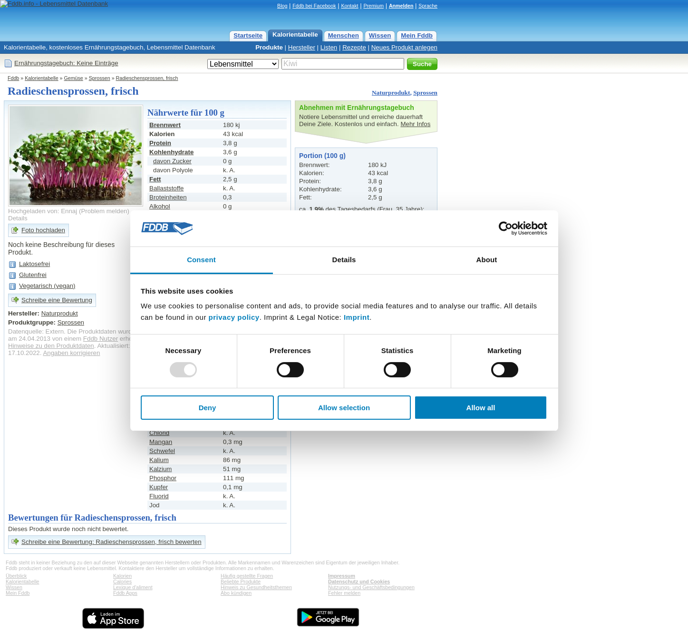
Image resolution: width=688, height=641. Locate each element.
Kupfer (158, 487)
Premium (373, 6)
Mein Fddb (417, 35)
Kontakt (349, 6)
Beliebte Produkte (241, 581)
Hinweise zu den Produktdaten (51, 345)
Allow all (480, 408)
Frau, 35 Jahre (400, 209)
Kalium (159, 459)
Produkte (269, 47)
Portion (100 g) (322, 155)
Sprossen (99, 78)
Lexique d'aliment (133, 587)
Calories (122, 581)
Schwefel (162, 450)
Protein (160, 143)
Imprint (356, 317)
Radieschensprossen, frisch (147, 78)
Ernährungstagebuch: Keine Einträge (66, 63)
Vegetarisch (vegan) (47, 285)
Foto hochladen (43, 230)
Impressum (341, 576)
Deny (207, 408)
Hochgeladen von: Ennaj (42, 211)
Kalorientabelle (295, 34)
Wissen (380, 35)
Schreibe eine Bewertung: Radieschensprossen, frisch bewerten (111, 541)
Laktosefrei (34, 263)
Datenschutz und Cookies (359, 581)
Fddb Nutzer (100, 338)
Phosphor (162, 478)
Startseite (247, 35)
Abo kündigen (236, 593)
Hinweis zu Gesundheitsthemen (256, 587)
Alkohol (159, 206)
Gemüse (73, 78)
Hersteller (301, 47)
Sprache (427, 6)
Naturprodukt (391, 92)
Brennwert (165, 124)
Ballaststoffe (166, 188)
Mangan (160, 441)
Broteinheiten (168, 197)
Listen (329, 47)
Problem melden (104, 211)
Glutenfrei (33, 274)
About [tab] (486, 260)
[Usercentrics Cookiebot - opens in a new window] (505, 228)
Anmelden (401, 6)
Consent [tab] (201, 260)
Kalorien (122, 576)
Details (18, 218)
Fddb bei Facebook (314, 6)
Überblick (16, 576)
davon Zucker (172, 161)
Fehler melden (344, 593)
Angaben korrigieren (71, 352)
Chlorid (159, 432)
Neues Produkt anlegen (404, 47)
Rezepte (354, 47)
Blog (282, 6)
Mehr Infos (415, 124)
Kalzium (160, 469)
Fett (155, 179)
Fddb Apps (125, 593)
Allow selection (344, 408)
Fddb (13, 78)
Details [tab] (344, 260)
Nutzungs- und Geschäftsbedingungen (371, 587)
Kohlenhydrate (171, 152)
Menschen (343, 35)
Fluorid (159, 496)
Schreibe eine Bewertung (56, 300)
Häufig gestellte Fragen (247, 576)
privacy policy (234, 317)
